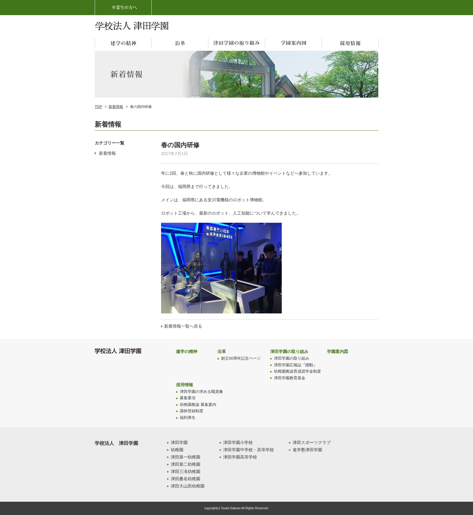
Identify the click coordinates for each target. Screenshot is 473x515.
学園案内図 (337, 351)
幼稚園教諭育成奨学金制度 (297, 371)
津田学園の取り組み (289, 351)
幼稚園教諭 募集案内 (198, 405)
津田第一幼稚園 (185, 457)
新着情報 (116, 107)
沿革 (221, 351)
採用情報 (184, 384)
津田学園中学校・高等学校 (248, 449)
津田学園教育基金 (289, 378)
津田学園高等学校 (240, 457)
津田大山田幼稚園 (188, 486)
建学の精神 (186, 351)
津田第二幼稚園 (185, 464)
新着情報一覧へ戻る (183, 326)
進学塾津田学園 (307, 449)
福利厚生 (187, 418)
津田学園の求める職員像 (201, 392)
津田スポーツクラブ (312, 442)
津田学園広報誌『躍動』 (295, 365)
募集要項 (187, 398)
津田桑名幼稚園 (185, 478)
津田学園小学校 (238, 442)
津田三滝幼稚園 (185, 471)
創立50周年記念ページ (241, 358)
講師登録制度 (191, 411)
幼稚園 (177, 449)
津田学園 (179, 442)
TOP (98, 107)
